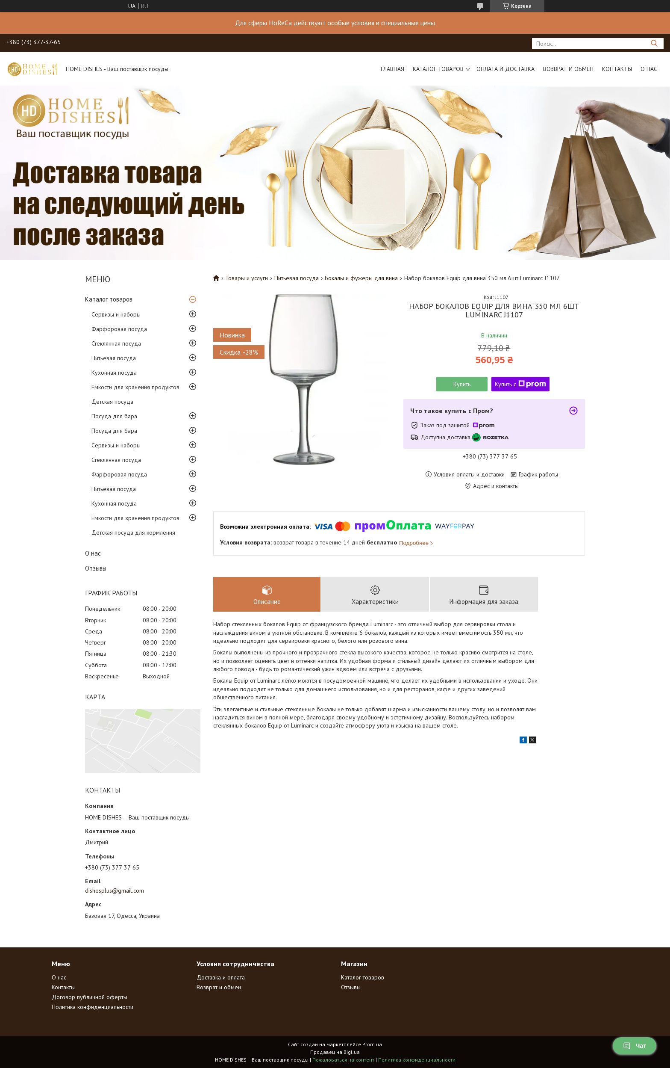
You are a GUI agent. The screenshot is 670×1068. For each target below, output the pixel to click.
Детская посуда (112, 401)
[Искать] (654, 43)
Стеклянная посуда (116, 343)
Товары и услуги (246, 278)
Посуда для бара (114, 416)
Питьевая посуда (113, 358)
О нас (649, 69)
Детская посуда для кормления (133, 532)
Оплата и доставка (505, 69)
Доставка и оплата (221, 977)
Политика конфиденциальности (92, 1007)
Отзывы (95, 568)
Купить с (520, 384)
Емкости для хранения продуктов (135, 387)
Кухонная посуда (114, 372)
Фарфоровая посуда (119, 329)
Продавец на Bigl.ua (335, 1052)
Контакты (617, 69)
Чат (634, 1046)
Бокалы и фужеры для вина (361, 278)
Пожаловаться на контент (343, 1059)
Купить (461, 384)
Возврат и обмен (568, 69)
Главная (392, 69)
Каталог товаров (438, 69)
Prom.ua (372, 1044)
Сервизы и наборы (116, 314)
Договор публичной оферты (89, 997)
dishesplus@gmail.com (114, 890)
